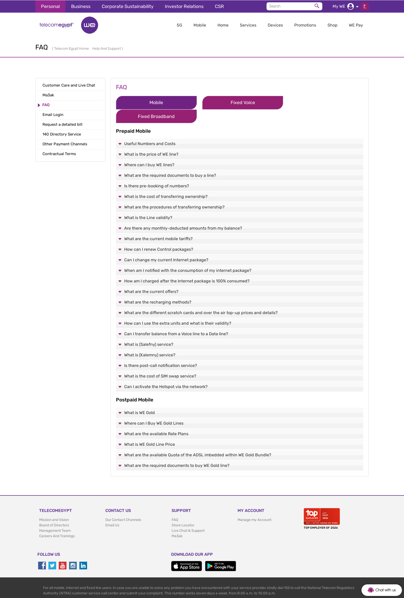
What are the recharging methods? (157, 287)
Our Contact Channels (123, 505)
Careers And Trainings (57, 522)
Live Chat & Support (188, 516)
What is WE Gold (139, 398)
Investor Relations (184, 6)
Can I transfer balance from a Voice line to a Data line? (176, 319)
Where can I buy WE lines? (149, 150)
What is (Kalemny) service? (149, 340)
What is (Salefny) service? (148, 330)
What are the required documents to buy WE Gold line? (177, 451)
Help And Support (107, 48)
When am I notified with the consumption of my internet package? (187, 256)
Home (223, 24)
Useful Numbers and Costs (149, 129)
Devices (275, 24)
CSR (219, 6)
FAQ (175, 505)
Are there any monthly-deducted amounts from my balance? (183, 214)
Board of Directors (54, 511)
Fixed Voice (233, 102)
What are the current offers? (151, 277)
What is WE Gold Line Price (149, 430)
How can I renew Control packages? (158, 235)
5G (179, 24)
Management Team (55, 516)
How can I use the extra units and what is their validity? (177, 309)
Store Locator (183, 511)
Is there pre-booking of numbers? (156, 171)
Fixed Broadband (312, 102)
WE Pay (356, 24)
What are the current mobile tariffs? (158, 224)
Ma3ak (177, 522)
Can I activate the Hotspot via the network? (166, 372)
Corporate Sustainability (128, 6)
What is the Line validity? (148, 203)
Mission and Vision (54, 505)
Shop (332, 24)
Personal (50, 6)
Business (80, 6)
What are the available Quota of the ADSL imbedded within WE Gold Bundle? (197, 440)
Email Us (112, 511)
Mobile (199, 24)
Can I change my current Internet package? (166, 245)
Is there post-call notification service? (160, 351)
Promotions (305, 24)
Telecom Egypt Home (72, 48)
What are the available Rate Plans (156, 419)
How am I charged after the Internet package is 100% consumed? (187, 266)
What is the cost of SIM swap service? (160, 361)
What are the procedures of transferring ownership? (174, 192)
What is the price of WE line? (151, 140)
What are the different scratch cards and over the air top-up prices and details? (201, 298)
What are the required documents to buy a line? (170, 161)
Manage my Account (254, 505)
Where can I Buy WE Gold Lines (153, 409)
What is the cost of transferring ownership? (166, 182)
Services (248, 24)
